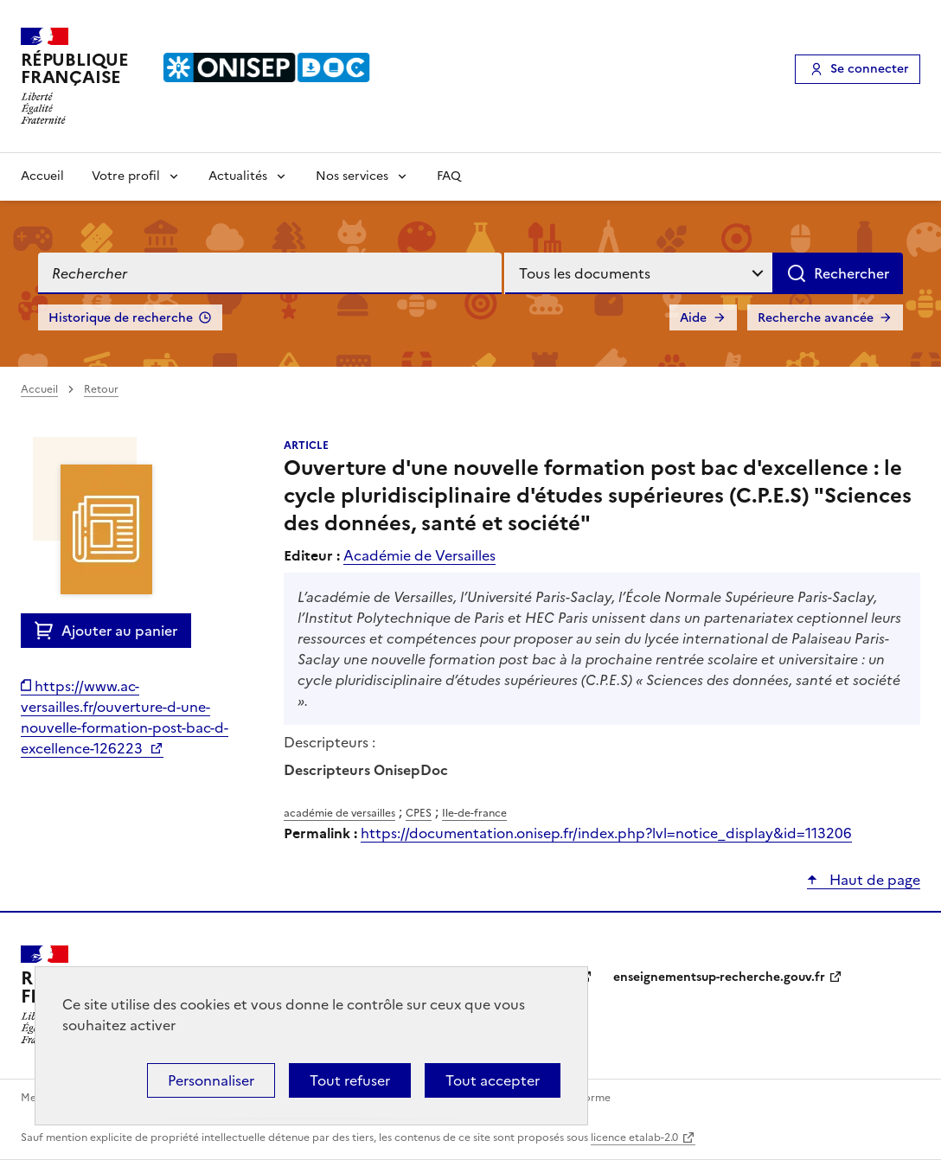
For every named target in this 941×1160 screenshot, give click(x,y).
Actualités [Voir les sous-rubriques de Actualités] (237, 176)
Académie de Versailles (419, 555)
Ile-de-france (474, 813)
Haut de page (873, 879)
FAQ (449, 176)
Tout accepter (492, 1080)
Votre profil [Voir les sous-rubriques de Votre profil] (126, 176)
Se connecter (869, 69)
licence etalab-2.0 (634, 1137)
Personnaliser (211, 1080)
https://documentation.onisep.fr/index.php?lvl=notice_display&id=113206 (606, 833)
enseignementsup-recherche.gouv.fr (719, 977)
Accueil (42, 176)
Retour (101, 389)
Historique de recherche (120, 318)
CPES (419, 813)
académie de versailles (339, 813)
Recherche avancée (816, 318)
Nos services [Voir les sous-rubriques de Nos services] (352, 176)
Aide (693, 318)
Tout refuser (350, 1080)
